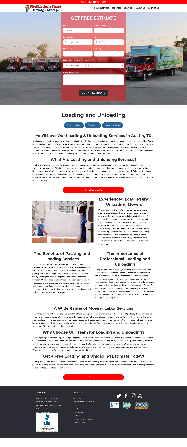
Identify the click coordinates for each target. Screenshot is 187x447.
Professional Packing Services (49, 414)
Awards (76, 425)
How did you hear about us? (75, 69)
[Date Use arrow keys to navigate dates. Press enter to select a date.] (109, 51)
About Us (77, 407)
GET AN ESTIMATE (93, 102)
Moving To (98, 58)
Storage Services (43, 418)
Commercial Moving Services (48, 411)
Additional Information (72, 81)
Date (96, 46)
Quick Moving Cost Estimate (84, 411)
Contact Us (93, 386)
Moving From (68, 58)
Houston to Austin (112, 134)
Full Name (67, 34)
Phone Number (100, 34)
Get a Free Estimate (93, 199)
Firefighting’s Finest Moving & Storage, (53, 346)
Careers (76, 418)
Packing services (59, 276)
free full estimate (60, 377)
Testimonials (93, 134)
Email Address (69, 46)
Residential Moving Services (47, 407)
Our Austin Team (74, 134)
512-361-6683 (99, 2)
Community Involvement (83, 428)
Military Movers (43, 421)
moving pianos (65, 332)
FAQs (75, 414)
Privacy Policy (79, 432)
